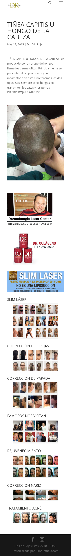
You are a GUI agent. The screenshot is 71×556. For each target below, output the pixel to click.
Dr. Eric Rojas (35, 44)
